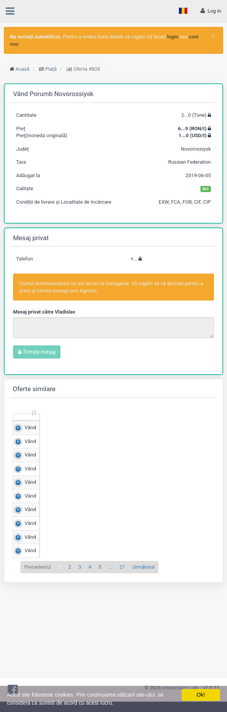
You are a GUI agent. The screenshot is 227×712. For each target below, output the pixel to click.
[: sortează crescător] (26, 424)
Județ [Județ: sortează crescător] (159, 427)
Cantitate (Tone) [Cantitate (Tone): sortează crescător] (53, 423)
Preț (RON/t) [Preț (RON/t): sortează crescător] (89, 423)
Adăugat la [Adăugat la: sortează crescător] (191, 423)
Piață (51, 69)
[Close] (213, 36)
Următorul (143, 663)
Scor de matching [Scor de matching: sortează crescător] (124, 423)
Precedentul (37, 663)
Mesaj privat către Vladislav (44, 312)
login (172, 37)
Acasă (22, 69)
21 (122, 663)
